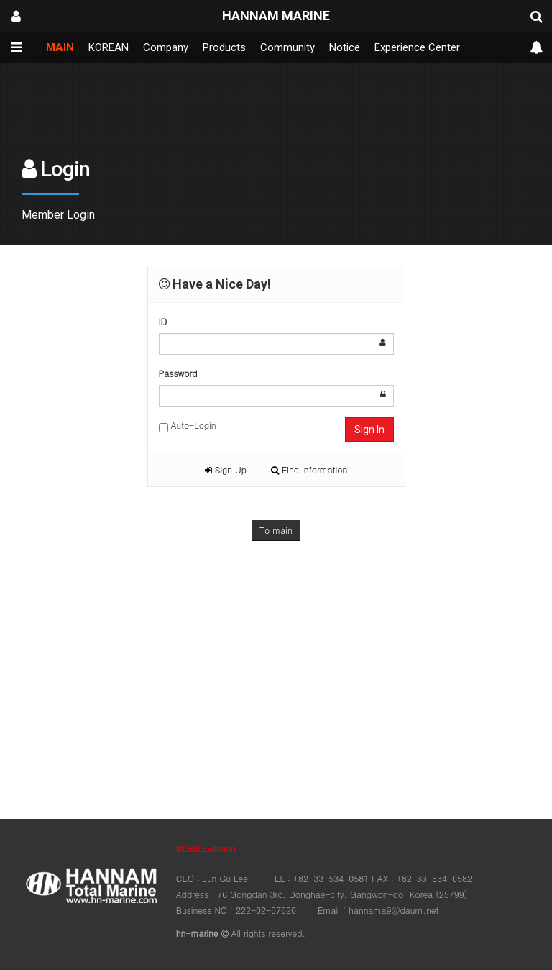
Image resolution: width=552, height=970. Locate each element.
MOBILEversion (206, 848)
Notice (344, 47)
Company (165, 47)
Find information (309, 469)
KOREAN (108, 47)
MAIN (60, 47)
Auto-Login (187, 425)
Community (287, 47)
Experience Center (417, 47)
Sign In (369, 429)
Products (224, 47)
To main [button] (276, 530)
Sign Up (226, 469)
